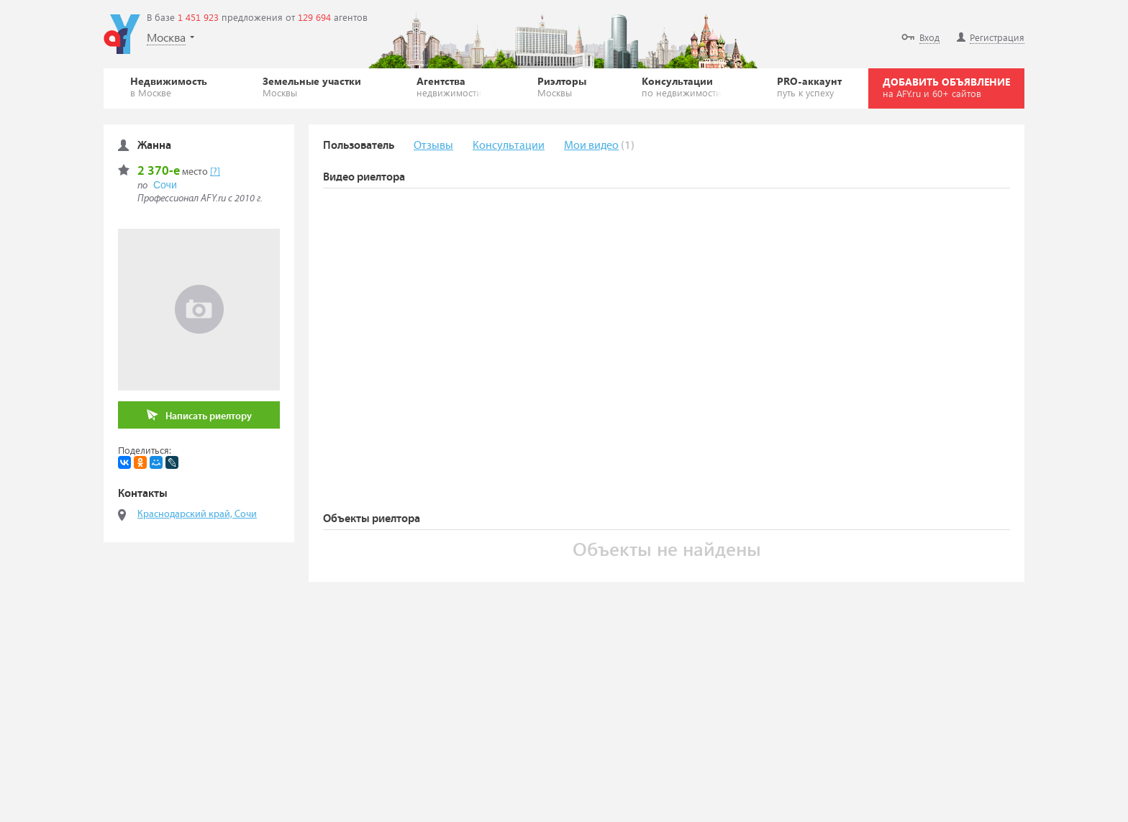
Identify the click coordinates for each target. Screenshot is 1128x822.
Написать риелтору (199, 415)
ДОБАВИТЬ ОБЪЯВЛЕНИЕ (946, 87)
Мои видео (591, 146)
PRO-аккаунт (809, 86)
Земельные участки (312, 86)
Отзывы (433, 146)
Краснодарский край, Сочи (197, 514)
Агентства (449, 86)
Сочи (165, 185)
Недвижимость (168, 86)
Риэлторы (561, 86)
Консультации (682, 86)
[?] (215, 172)
